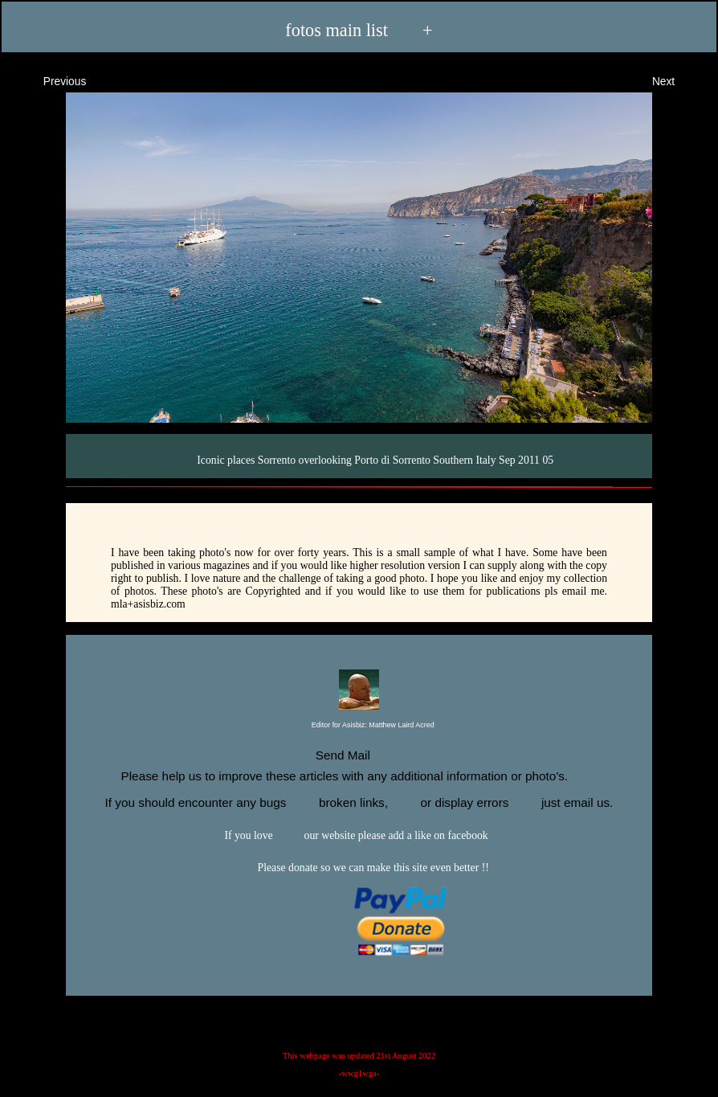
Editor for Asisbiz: (359, 725)
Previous (50, 80)
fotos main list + (358, 29)
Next (678, 80)
